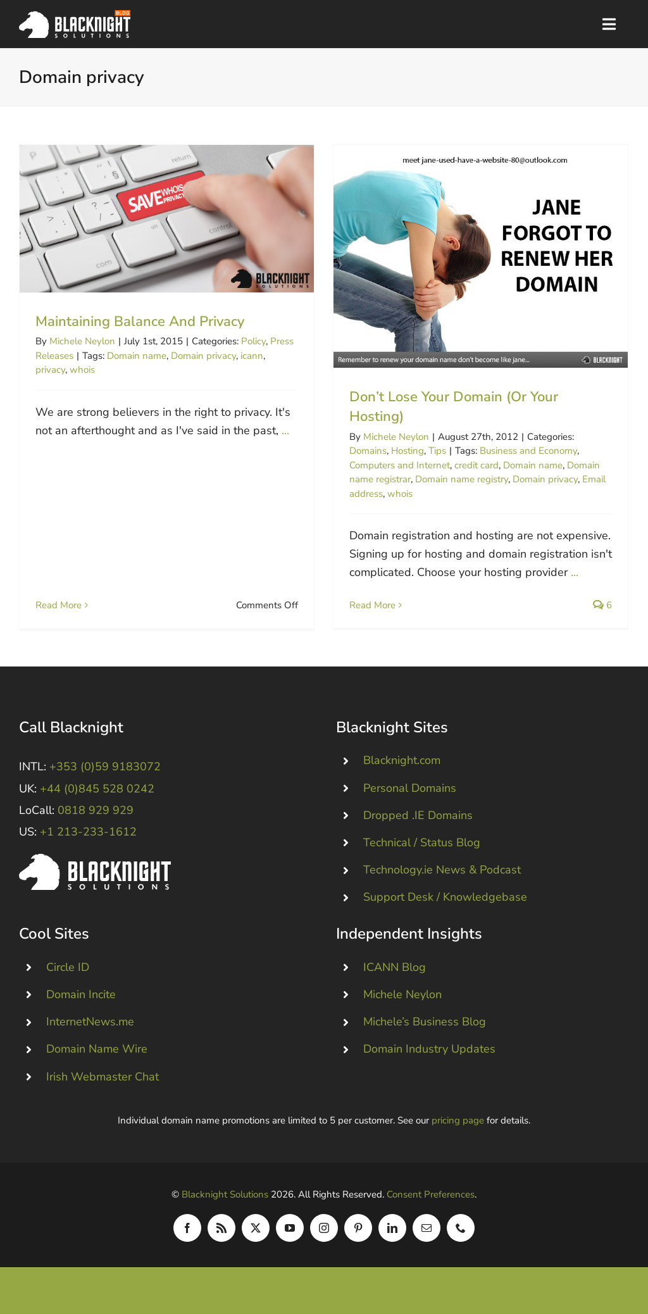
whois (82, 369)
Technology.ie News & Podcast (442, 876)
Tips (430, 450)
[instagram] (324, 1234)
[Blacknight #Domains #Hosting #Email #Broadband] (95, 865)
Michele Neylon (82, 341)
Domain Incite (81, 1000)
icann (251, 355)
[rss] (221, 1234)
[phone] (461, 1234)
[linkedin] (392, 1234)
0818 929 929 (96, 816)
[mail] (426, 1234)
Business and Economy (521, 450)
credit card (469, 465)
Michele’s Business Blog (424, 1028)
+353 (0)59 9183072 (105, 772)
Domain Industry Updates (429, 1055)
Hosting (400, 450)
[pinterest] (358, 1234)
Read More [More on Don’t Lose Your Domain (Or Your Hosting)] (365, 605)
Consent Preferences (431, 1200)
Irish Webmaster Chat (102, 1083)
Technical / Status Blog (421, 848)
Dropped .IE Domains (418, 821)
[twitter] (256, 1234)
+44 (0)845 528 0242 (97, 795)
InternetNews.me (90, 1028)
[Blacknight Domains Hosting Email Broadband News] (74, 15)
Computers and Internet (392, 465)
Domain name (136, 355)
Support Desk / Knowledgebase (445, 903)
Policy (253, 341)
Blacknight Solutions (225, 1200)
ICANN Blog (394, 973)
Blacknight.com (401, 766)
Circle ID (67, 973)
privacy (50, 369)
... (285, 430)
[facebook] (187, 1234)
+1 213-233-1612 (88, 838)
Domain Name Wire (96, 1055)
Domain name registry (454, 479)
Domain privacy (203, 355)
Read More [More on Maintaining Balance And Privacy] (58, 462)
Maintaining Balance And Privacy (139, 321)
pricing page (458, 1126)
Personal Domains (409, 794)
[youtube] (290, 1234)
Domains (361, 450)
